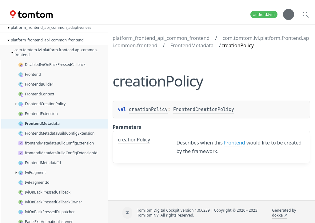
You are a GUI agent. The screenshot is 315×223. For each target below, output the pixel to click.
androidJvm (264, 14)
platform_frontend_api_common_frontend (161, 38)
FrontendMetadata (191, 45)
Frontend (234, 142)
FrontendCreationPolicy (203, 109)
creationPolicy (148, 109)
